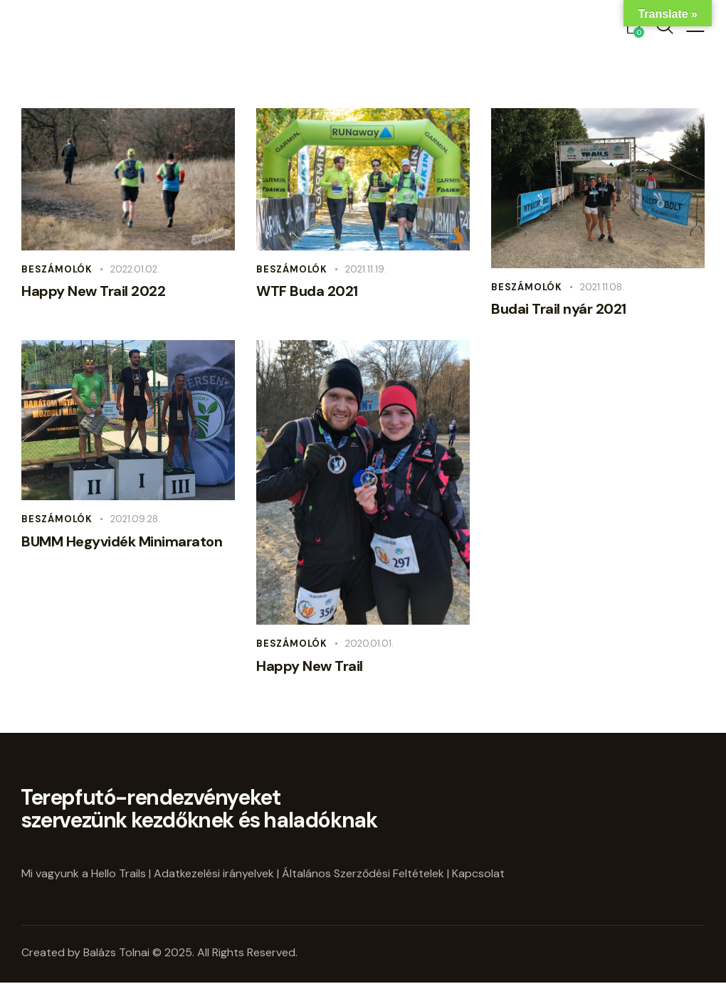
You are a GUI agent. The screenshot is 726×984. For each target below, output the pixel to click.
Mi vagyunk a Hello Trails (83, 873)
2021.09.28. (135, 519)
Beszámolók (57, 269)
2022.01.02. (134, 269)
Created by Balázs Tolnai (86, 952)
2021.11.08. (602, 287)
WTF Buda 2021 (307, 291)
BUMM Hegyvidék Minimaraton (121, 541)
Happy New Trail (309, 666)
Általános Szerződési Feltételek (363, 873)
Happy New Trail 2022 (93, 291)
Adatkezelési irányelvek (214, 873)
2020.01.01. (369, 644)
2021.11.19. (365, 269)
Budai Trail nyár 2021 (558, 309)
